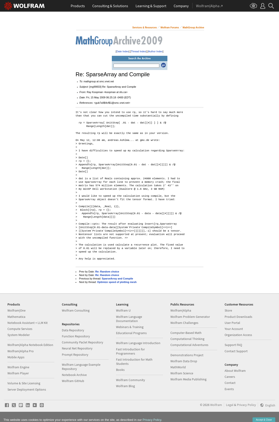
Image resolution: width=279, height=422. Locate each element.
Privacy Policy (246, 405)
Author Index (155, 51)
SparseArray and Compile (117, 278)
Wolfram (216, 405)
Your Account (234, 329)
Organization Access (238, 335)
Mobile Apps (15, 357)
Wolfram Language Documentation (129, 319)
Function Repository (76, 336)
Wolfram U (123, 310)
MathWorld (178, 367)
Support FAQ (233, 345)
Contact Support (236, 351)
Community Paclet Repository (82, 342)
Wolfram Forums (169, 27)
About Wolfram (235, 371)
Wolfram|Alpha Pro (20, 351)
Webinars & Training (129, 327)
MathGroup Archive (193, 27)
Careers (230, 377)
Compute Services (19, 329)
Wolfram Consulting (76, 310)
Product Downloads (238, 317)
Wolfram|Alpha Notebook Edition (30, 345)
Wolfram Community (130, 380)
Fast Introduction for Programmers (130, 351)
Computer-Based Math (186, 333)
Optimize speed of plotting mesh (117, 282)
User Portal (232, 323)
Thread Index (138, 51)
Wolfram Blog (125, 386)
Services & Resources (144, 27)
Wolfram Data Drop (183, 361)
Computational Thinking (187, 339)
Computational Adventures (189, 345)
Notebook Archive (74, 375)
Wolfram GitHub (73, 381)
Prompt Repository (75, 354)
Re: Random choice (107, 271)
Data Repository (73, 330)
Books (120, 370)
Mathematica (16, 317)
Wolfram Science (181, 373)
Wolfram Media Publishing (188, 379)
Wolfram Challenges (184, 323)
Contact (230, 383)
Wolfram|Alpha (180, 310)
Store (228, 310)
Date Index (122, 51)
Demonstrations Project (186, 355)
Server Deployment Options (26, 389)
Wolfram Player (18, 373)
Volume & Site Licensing (23, 383)
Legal (229, 405)
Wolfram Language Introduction (138, 343)
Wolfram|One (16, 310)
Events (229, 389)
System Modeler (18, 335)
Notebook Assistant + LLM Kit (27, 323)
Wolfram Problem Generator (190, 317)
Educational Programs (131, 333)
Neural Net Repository (77, 348)
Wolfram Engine (18, 367)
